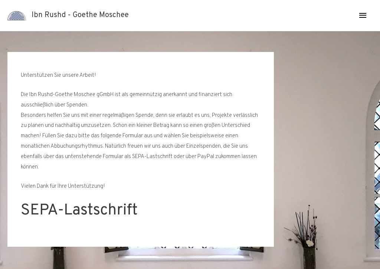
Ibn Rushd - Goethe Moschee (80, 15)
